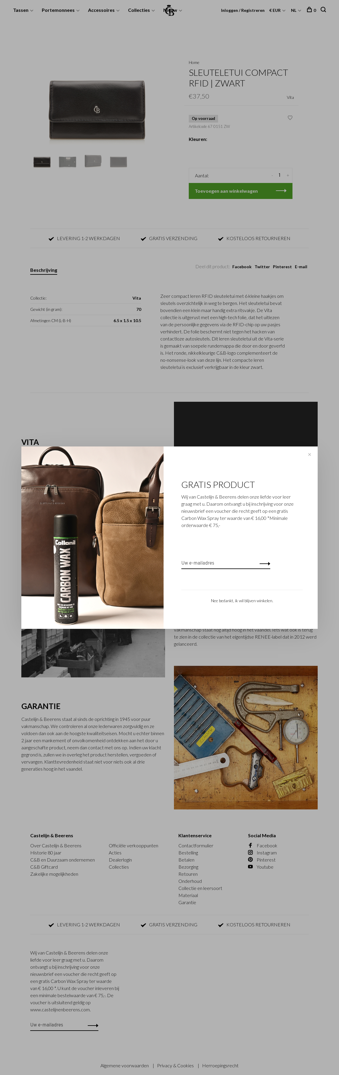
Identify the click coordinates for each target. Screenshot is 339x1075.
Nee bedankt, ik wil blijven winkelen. (242, 600)
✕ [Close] (309, 454)
